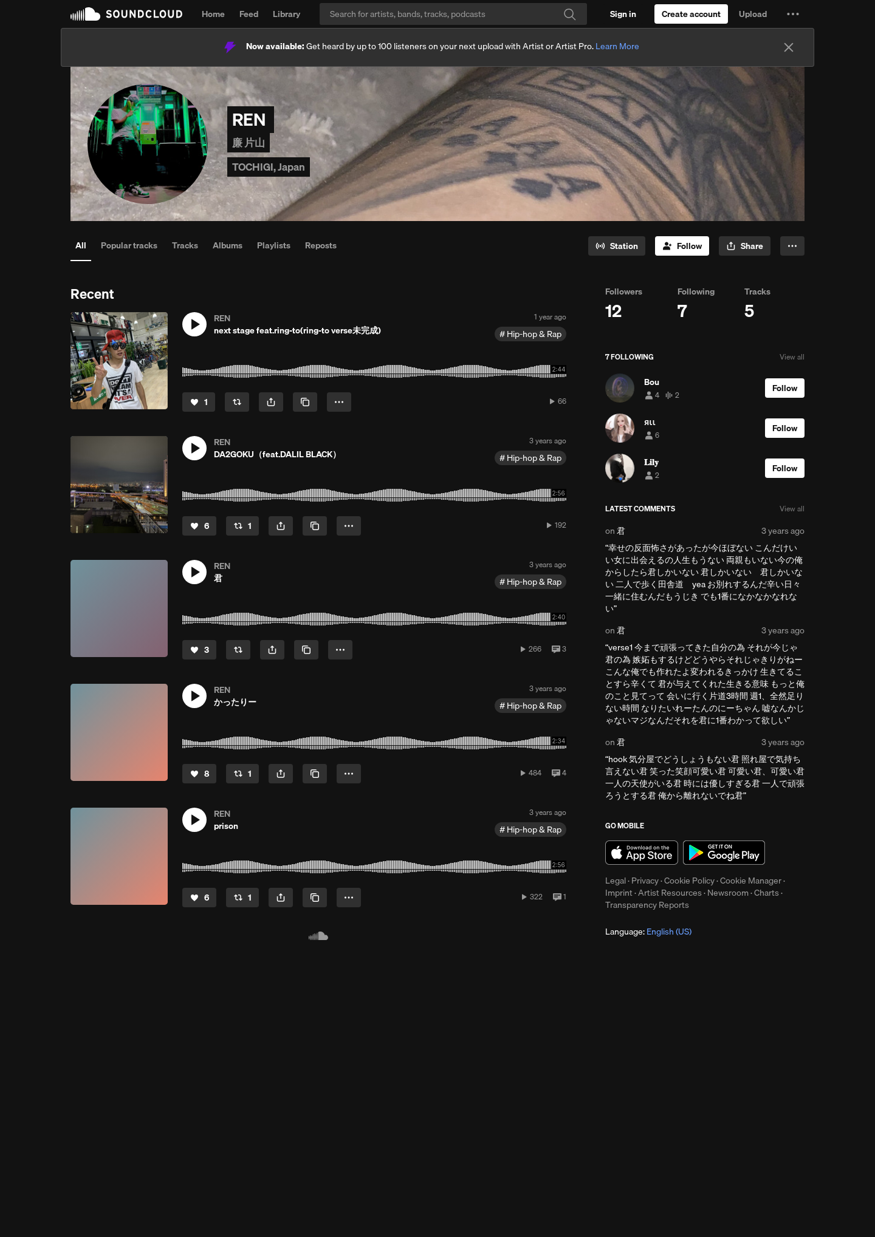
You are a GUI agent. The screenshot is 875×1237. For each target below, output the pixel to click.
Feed (248, 14)
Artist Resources (670, 892)
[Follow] (682, 246)
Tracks (185, 245)
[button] (793, 14)
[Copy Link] (305, 402)
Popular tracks (129, 245)
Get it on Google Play (724, 852)
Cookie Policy (689, 880)
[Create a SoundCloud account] (691, 14)
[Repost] (237, 402)
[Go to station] (616, 246)
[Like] (198, 402)
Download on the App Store (641, 852)
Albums (227, 245)
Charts (766, 892)
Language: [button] (648, 931)
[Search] (453, 14)
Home (213, 14)
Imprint (619, 892)
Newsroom (728, 892)
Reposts (321, 245)
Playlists (273, 245)
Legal (615, 880)
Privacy (645, 880)
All (80, 245)
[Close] (788, 47)
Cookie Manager (750, 880)
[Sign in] (623, 14)
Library (286, 14)
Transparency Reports (647, 905)
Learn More (617, 46)
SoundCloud (126, 14)
